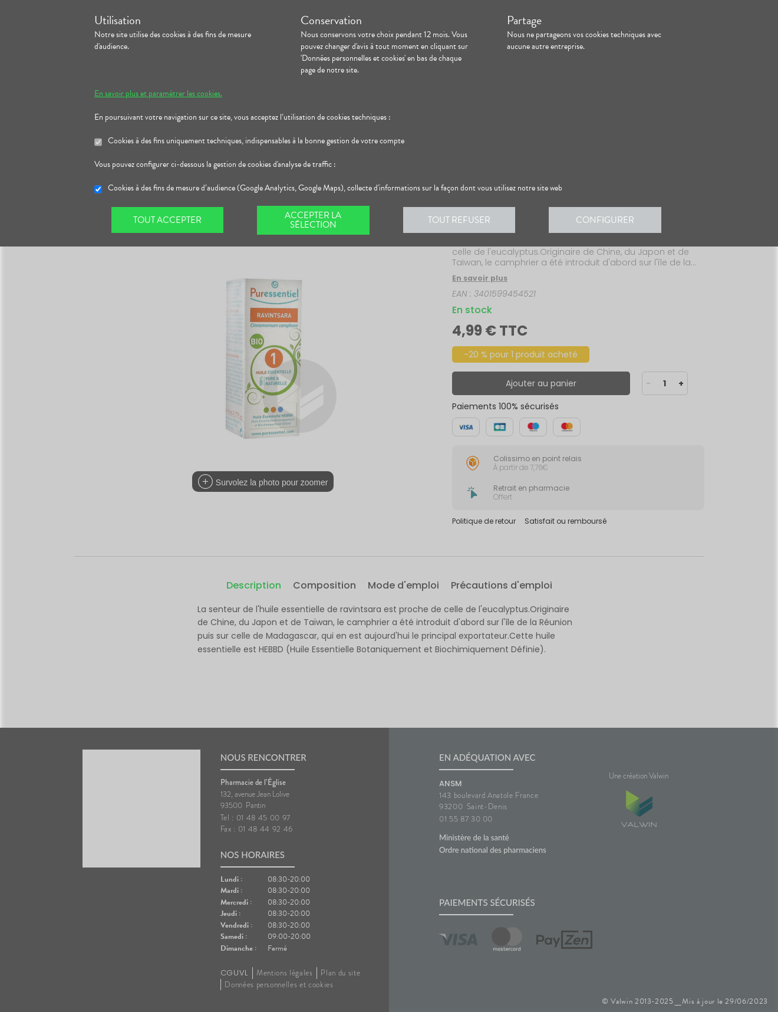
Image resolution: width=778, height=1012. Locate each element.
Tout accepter (168, 220)
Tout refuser (463, 220)
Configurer (610, 220)
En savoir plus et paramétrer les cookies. (158, 94)
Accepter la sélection (315, 220)
